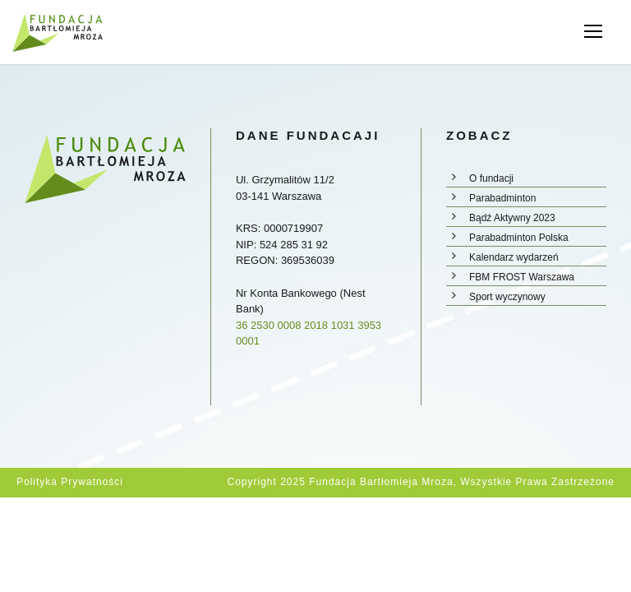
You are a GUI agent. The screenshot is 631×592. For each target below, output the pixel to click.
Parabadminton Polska (519, 237)
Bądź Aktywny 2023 (512, 218)
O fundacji (491, 178)
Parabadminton (502, 198)
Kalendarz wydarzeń (514, 257)
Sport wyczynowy (507, 297)
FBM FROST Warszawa (521, 277)
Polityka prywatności (69, 482)
